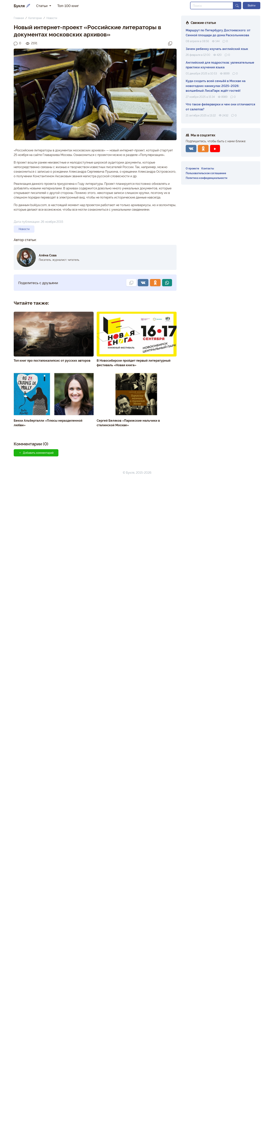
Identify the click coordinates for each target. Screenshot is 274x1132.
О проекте (192, 168)
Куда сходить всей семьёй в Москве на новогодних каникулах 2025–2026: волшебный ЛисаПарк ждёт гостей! (215, 85)
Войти (251, 5)
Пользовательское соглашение (206, 173)
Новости (51, 18)
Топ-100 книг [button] (68, 5)
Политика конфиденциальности (206, 177)
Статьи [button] (42, 5)
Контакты (207, 168)
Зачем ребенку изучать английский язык (217, 49)
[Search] (211, 5)
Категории (35, 18)
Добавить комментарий (36, 453)
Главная (19, 18)
